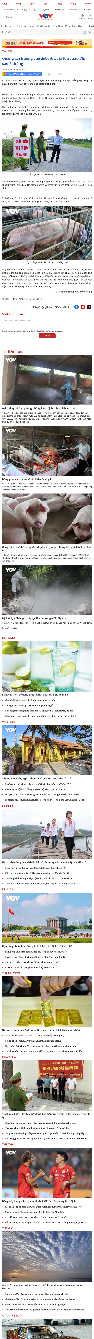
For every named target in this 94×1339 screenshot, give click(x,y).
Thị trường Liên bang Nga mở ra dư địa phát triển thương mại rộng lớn (40, 1046)
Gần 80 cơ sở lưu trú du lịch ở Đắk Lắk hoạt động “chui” (32, 962)
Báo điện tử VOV (9, 628)
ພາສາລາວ (64, 9)
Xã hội (31, 26)
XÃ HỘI (7, 51)
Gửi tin (47, 336)
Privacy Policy (40, 331)
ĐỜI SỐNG (9, 637)
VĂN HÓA (8, 721)
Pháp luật (70, 26)
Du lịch (8, 889)
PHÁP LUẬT (10, 1057)
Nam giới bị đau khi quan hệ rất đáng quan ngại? (29, 705)
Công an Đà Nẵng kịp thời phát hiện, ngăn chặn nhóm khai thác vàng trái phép (44, 1133)
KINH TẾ (7, 805)
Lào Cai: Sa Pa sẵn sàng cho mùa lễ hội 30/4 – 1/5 (29, 967)
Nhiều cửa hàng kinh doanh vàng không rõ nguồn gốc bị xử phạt (37, 1128)
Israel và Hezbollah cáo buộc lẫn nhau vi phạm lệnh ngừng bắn (36, 1304)
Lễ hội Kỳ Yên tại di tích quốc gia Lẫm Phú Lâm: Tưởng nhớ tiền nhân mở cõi (42, 794)
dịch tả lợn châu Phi (20, 299)
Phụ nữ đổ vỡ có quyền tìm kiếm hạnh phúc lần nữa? (30, 700)
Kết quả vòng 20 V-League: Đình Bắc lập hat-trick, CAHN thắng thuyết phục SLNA (45, 1222)
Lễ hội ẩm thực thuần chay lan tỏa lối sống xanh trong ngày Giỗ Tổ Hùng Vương (44, 800)
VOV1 (4, 4)
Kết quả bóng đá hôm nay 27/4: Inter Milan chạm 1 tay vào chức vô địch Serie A (44, 1207)
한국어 (51, 9)
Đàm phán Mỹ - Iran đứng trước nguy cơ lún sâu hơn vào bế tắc (36, 1294)
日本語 (29, 9)
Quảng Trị (37, 299)
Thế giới (21, 26)
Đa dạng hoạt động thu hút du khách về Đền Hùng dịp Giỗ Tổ (35, 957)
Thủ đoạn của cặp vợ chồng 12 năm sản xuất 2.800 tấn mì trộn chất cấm (40, 1123)
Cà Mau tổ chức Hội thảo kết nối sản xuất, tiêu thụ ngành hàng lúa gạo (40, 883)
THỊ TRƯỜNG (11, 973)
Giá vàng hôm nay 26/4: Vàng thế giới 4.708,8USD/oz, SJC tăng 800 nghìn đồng (44, 1051)
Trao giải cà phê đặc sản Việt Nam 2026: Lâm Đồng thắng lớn (35, 868)
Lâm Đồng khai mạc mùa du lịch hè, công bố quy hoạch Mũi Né (36, 952)
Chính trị (9, 26)
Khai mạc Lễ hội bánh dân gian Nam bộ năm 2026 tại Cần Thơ (35, 789)
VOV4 (46, 4)
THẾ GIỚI (8, 1228)
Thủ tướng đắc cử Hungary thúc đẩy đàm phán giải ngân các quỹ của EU (41, 1299)
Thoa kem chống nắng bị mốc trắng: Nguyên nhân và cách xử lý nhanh (40, 716)
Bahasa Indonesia (12, 9)
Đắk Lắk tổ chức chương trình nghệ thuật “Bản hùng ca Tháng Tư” (38, 784)
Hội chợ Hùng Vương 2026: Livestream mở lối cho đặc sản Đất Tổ (37, 873)
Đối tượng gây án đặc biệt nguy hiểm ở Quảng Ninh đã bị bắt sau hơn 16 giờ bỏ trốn (46, 1138)
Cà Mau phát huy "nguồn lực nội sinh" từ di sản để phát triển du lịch (38, 878)
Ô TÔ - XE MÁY (12, 1315)
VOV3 (32, 4)
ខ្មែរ (40, 9)
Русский (78, 9)
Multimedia (44, 26)
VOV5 (60, 4)
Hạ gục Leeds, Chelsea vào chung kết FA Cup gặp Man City (34, 1212)
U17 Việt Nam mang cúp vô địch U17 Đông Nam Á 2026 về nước (36, 1217)
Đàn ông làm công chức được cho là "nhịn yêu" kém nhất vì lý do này (39, 711)
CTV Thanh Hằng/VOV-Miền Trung (74, 292)
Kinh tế (82, 26)
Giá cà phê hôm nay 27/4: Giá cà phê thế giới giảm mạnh (33, 1041)
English (9, 17)
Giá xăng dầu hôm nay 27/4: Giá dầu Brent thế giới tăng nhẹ (34, 1035)
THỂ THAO (9, 1144)
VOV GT (88, 4)
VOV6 (73, 4)
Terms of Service (54, 331)
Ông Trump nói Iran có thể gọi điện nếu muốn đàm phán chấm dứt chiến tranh (44, 1309)
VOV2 (18, 4)
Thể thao (58, 26)
